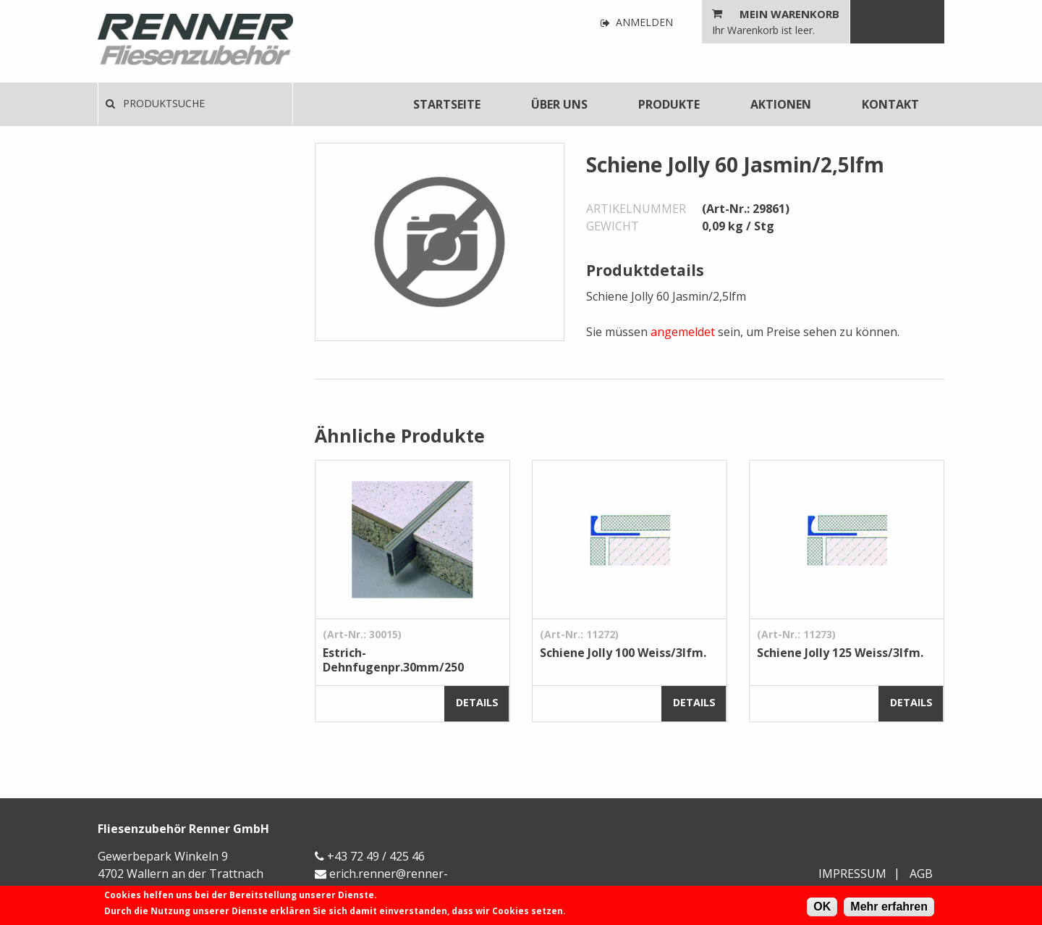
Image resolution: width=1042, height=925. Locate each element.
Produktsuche (155, 103)
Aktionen (780, 104)
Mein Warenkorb (789, 14)
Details (477, 702)
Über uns (559, 104)
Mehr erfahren (889, 906)
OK (822, 906)
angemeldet (683, 332)
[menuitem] (447, 104)
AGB (921, 874)
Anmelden (637, 22)
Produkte (669, 104)
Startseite (446, 104)
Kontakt (890, 104)
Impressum (852, 874)
